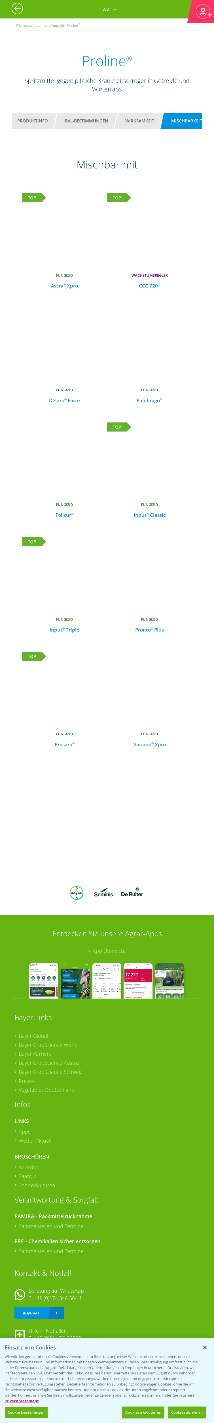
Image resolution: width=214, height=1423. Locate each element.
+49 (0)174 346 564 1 (58, 1298)
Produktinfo (32, 121)
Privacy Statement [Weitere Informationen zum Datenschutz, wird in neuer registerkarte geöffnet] (22, 1400)
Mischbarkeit (186, 121)
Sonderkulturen (37, 1185)
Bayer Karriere (35, 1053)
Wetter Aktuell (35, 1140)
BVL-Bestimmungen (86, 121)
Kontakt (31, 1313)
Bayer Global (33, 1035)
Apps (24, 1131)
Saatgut (27, 1176)
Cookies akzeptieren (143, 1412)
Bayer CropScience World (48, 1044)
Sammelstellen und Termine (51, 1226)
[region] (107, 1380)
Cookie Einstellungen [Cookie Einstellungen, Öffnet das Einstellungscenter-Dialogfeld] (26, 1412)
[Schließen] (205, 1347)
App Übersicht (109, 950)
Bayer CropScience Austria (49, 1062)
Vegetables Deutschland (47, 1089)
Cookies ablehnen (187, 1412)
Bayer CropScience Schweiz (50, 1071)
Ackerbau (30, 1167)
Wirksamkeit (139, 121)
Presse (26, 1081)
